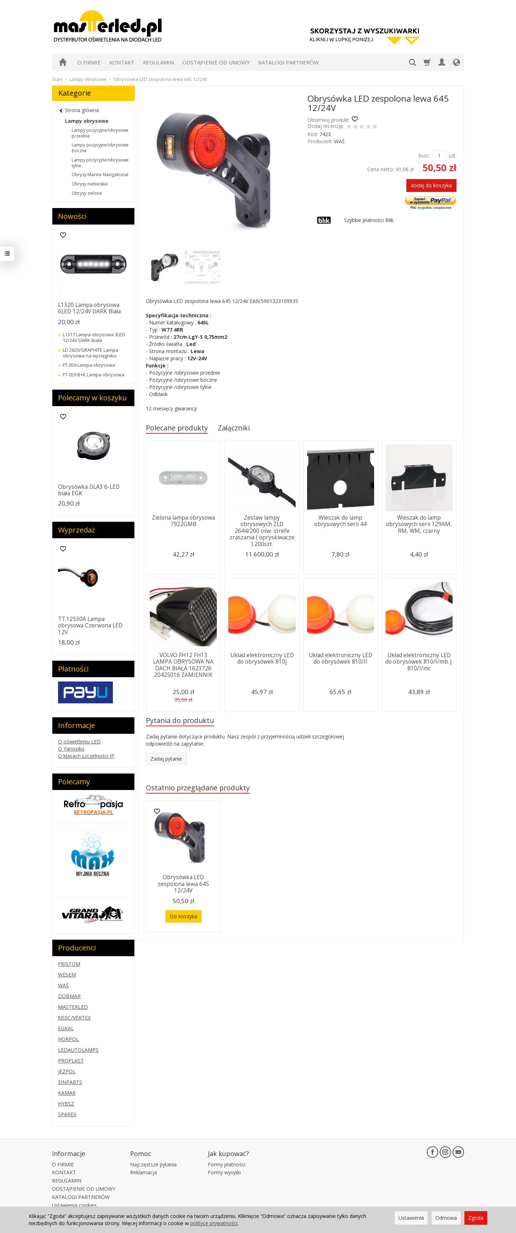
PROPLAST (71, 1060)
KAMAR (67, 1092)
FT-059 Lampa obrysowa (89, 365)
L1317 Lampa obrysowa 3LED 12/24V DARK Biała (94, 337)
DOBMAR (69, 996)
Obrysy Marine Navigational (100, 175)
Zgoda (475, 1217)
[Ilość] (439, 155)
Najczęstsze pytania (153, 1164)
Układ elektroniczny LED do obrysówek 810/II (340, 658)
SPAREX (67, 1114)
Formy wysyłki (224, 1172)
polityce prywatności (214, 1223)
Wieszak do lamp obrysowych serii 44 (340, 521)
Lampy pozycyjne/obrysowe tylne (100, 163)
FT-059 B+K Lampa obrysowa (93, 374)
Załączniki (234, 428)
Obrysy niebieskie (90, 184)
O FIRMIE (89, 62)
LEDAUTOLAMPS (78, 1049)
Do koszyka (183, 916)
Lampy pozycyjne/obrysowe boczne (100, 148)
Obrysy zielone (87, 193)
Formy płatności (226, 1164)
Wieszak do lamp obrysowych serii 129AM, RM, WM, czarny (419, 524)
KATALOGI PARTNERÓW (288, 62)
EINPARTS (70, 1082)
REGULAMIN (158, 62)
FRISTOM (69, 963)
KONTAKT (121, 62)
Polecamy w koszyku (92, 398)
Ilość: (424, 155)
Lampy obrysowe (87, 120)
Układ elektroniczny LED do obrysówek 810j (262, 658)
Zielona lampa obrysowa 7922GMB (183, 521)
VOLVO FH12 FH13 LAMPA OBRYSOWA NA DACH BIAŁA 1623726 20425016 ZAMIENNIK (183, 665)
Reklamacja (143, 1172)
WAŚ (339, 141)
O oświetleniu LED (79, 741)
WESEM (67, 974)
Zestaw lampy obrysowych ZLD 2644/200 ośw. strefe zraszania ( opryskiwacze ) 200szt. (262, 531)
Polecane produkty (177, 428)
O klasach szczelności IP (86, 755)
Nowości (72, 216)
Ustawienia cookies (74, 1205)
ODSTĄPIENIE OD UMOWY (216, 62)
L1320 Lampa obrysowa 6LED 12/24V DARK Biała (89, 308)
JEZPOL (67, 1071)
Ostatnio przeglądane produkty (198, 788)
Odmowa (446, 1217)
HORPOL (68, 1039)
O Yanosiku (71, 748)
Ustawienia (411, 1217)
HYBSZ (66, 1103)
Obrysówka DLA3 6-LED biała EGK (89, 490)
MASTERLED (73, 1006)
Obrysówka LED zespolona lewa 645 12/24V (183, 883)
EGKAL (66, 1028)
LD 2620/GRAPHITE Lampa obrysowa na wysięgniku (90, 353)
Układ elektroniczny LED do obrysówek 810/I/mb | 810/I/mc (419, 661)
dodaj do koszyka (431, 185)
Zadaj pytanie (166, 758)
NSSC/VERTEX (74, 1017)
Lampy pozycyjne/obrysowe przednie (100, 133)
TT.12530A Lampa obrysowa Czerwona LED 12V (90, 625)
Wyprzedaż (76, 530)
